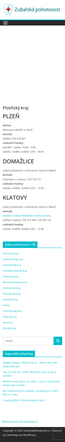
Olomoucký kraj (12, 288)
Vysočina (8, 322)
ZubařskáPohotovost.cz (37, 430)
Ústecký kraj (10, 316)
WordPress (29, 435)
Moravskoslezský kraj (15, 282)
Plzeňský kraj (10, 299)
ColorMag (11, 435)
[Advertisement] (32, 60)
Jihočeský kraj (10, 253)
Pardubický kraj (12, 293)
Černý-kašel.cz (28, 422)
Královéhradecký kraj (15, 270)
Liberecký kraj (11, 276)
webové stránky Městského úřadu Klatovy (27, 215)
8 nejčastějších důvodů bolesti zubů (24, 400)
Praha (6, 305)
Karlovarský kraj (12, 265)
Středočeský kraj (12, 311)
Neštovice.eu (10, 422)
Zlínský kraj (9, 328)
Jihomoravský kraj (13, 259)
